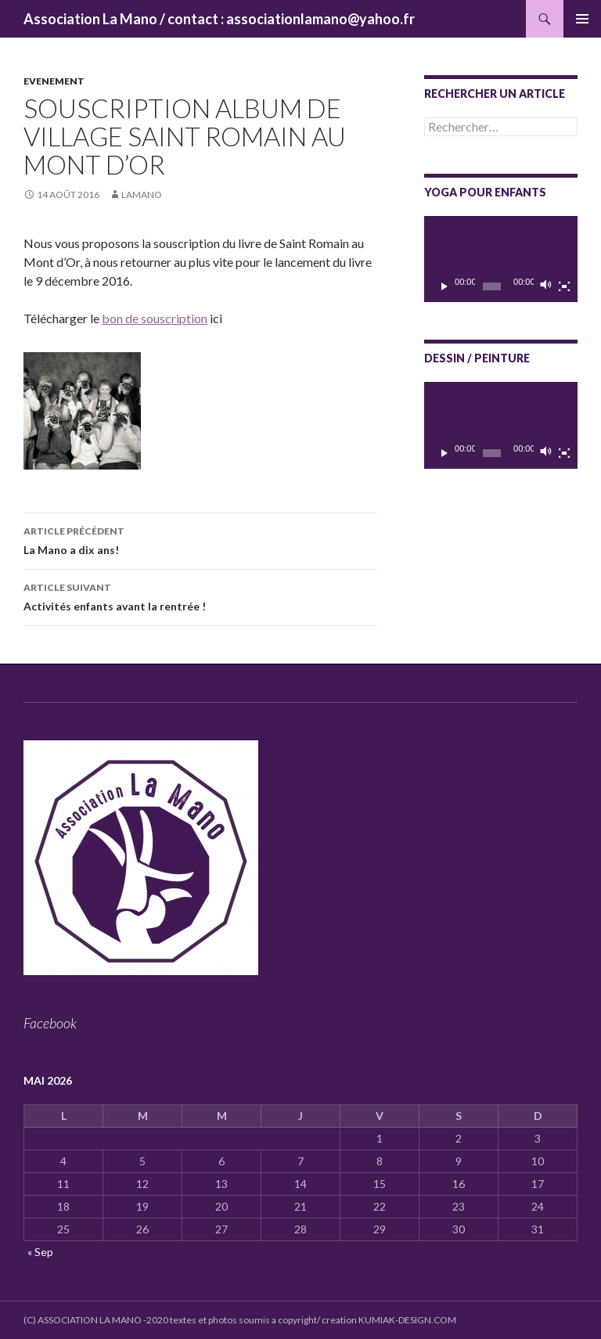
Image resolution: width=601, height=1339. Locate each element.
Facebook (50, 1022)
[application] (501, 259)
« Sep (40, 1251)
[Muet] (546, 286)
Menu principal (582, 19)
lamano (141, 194)
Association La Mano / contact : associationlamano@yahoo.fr (219, 18)
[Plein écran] (564, 286)
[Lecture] (444, 286)
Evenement (54, 81)
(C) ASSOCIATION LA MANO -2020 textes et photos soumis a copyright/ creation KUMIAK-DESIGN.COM (239, 1320)
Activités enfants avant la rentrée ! (200, 595)
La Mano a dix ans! (200, 539)
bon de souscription (154, 318)
